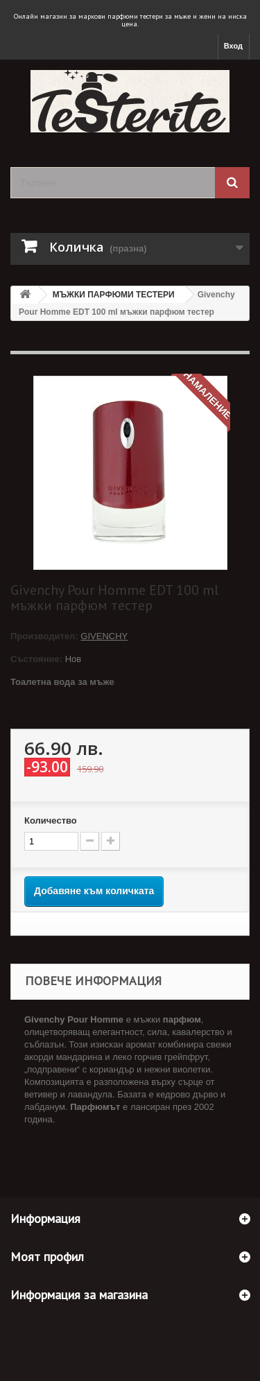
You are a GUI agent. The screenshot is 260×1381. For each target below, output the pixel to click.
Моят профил (47, 1257)
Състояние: (36, 659)
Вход (233, 46)
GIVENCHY (104, 636)
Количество (50, 820)
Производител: (45, 636)
